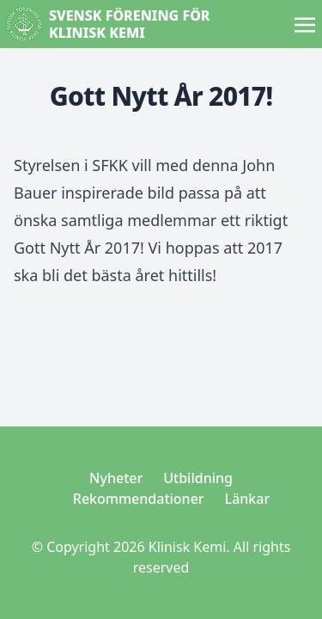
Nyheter (116, 478)
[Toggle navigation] (305, 23)
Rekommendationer (138, 498)
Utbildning (198, 478)
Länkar (247, 498)
